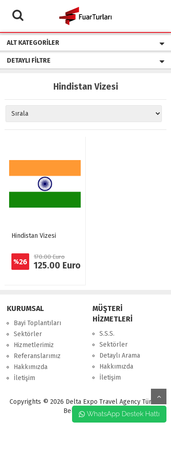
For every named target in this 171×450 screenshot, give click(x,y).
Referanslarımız (37, 356)
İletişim (24, 378)
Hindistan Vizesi (33, 236)
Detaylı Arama (119, 355)
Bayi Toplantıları (37, 323)
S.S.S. (106, 334)
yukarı (158, 396)
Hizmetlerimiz (34, 345)
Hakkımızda (30, 367)
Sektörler (28, 334)
